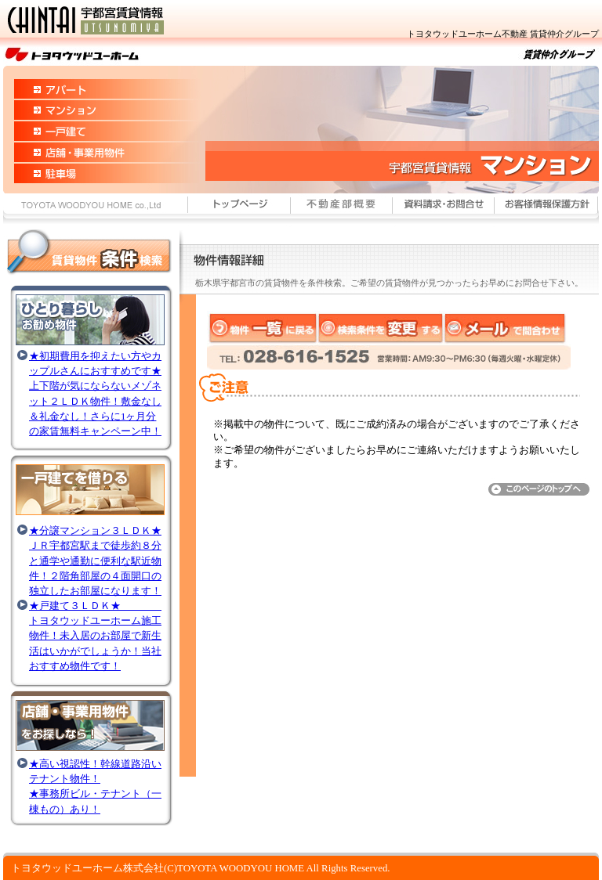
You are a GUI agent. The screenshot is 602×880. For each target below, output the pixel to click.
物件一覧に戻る (262, 327)
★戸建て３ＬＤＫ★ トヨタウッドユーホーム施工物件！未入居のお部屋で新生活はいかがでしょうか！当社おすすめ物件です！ (95, 636)
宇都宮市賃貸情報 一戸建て (77, 131)
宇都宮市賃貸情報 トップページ (239, 210)
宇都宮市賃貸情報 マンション (77, 110)
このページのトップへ (541, 489)
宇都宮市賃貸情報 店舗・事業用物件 (77, 152)
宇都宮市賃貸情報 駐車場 (77, 178)
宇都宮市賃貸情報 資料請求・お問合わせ (443, 210)
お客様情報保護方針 (546, 210)
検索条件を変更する (381, 327)
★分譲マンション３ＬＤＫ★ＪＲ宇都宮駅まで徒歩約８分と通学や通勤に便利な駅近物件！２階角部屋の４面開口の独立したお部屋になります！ (95, 561)
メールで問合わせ (506, 327)
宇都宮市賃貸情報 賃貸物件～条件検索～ (87, 255)
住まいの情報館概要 (342, 210)
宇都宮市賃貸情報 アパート (77, 82)
